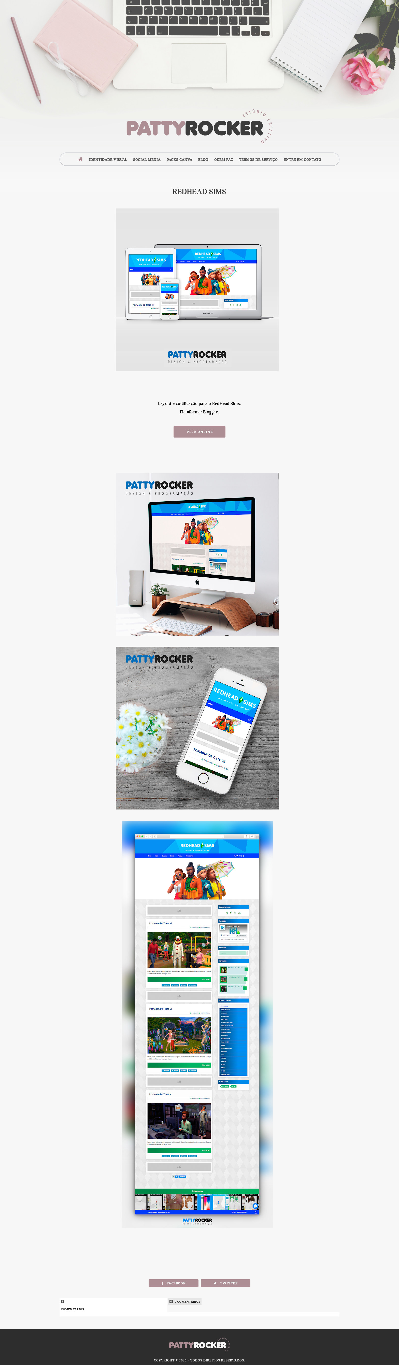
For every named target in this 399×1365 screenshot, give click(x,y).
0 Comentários (184, 1301)
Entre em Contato (302, 159)
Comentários (113, 1305)
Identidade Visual (108, 159)
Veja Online (199, 431)
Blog (203, 159)
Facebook (173, 1283)
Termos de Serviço (258, 159)
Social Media (147, 159)
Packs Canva (179, 159)
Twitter (225, 1283)
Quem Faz (223, 159)
